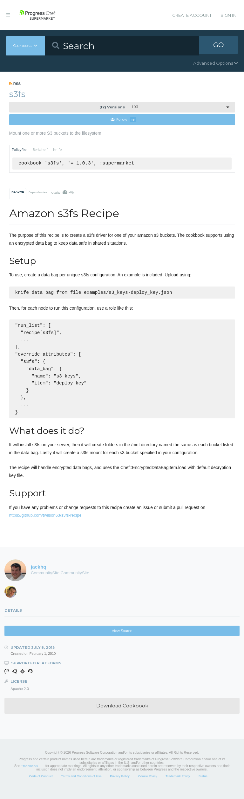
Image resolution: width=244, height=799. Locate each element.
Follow (123, 120)
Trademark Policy (178, 785)
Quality (62, 192)
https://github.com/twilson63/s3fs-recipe (45, 524)
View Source (122, 640)
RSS (15, 84)
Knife (57, 150)
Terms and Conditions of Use (81, 785)
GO (218, 45)
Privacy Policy (120, 785)
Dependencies (38, 192)
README (17, 192)
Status (203, 785)
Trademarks (29, 775)
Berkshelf (40, 150)
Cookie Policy (147, 785)
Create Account (192, 15)
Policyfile (19, 150)
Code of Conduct (40, 785)
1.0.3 (118, 107)
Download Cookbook (122, 715)
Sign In (228, 15)
